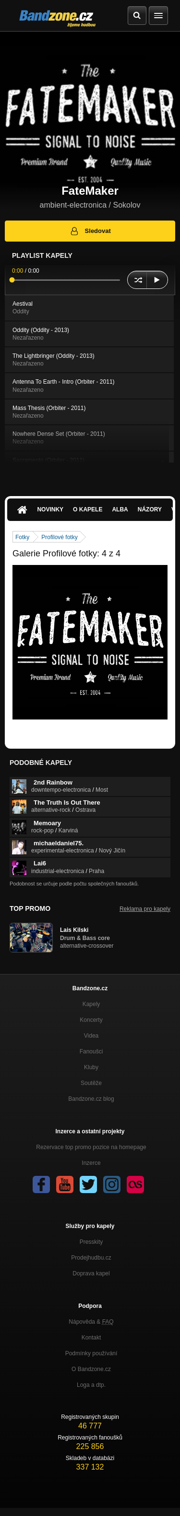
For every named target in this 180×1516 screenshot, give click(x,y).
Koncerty (91, 1020)
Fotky (22, 537)
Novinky (50, 509)
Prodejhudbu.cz (91, 1257)
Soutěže (91, 1083)
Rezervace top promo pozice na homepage (91, 1147)
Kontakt (91, 1337)
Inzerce (91, 1163)
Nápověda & (91, 1321)
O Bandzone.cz (91, 1369)
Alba (120, 509)
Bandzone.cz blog (91, 1099)
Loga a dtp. (91, 1385)
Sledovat (90, 231)
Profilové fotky (59, 537)
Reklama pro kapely (145, 909)
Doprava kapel (90, 1273)
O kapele (87, 509)
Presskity (91, 1242)
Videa (91, 1035)
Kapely (91, 1004)
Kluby (91, 1067)
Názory (150, 509)
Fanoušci (91, 1051)
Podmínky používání (91, 1353)
